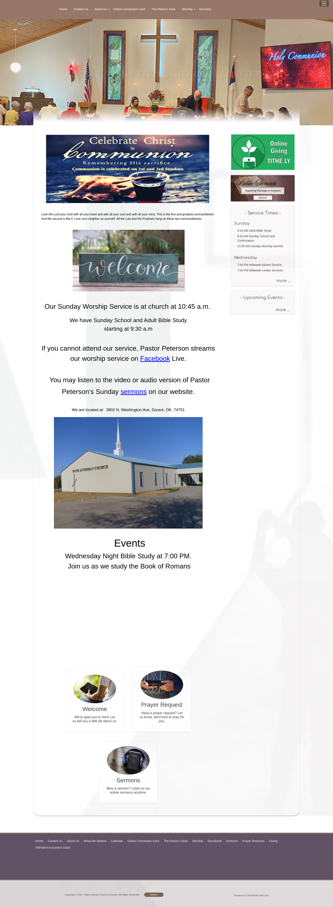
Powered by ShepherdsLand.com (251, 895)
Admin (154, 894)
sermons (134, 391)
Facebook (155, 358)
